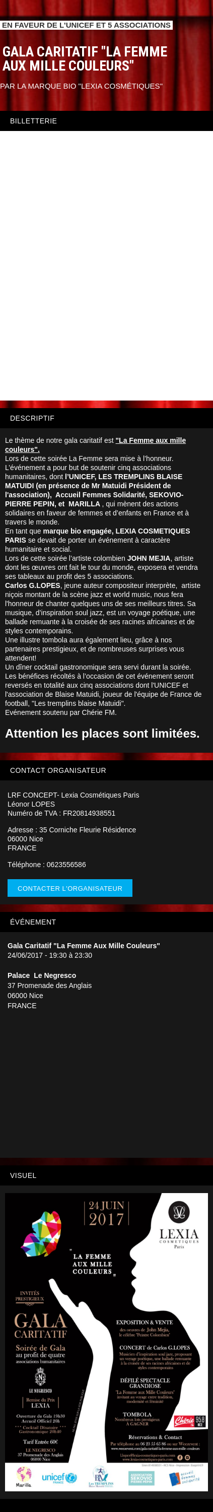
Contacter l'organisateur (70, 888)
